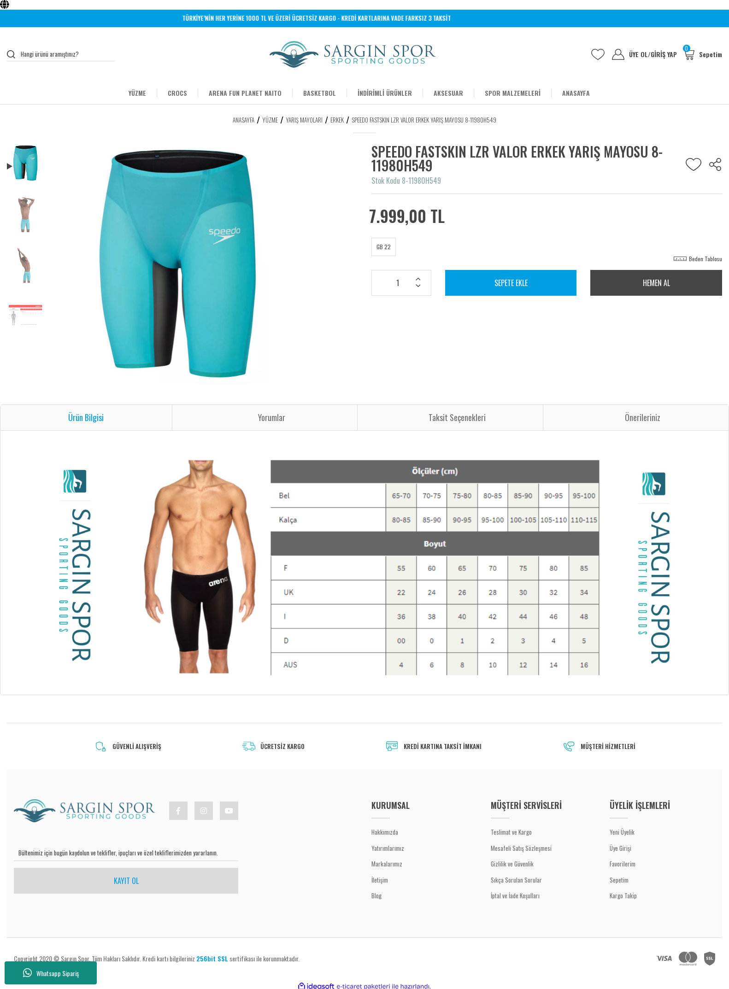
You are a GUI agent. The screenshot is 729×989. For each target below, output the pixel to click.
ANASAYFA (576, 92)
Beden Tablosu (705, 259)
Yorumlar (271, 417)
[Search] (61, 54)
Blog (376, 895)
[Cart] (702, 54)
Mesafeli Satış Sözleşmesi (521, 848)
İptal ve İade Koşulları (515, 895)
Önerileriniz (642, 417)
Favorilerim (622, 863)
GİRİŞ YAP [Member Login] (664, 54)
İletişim (379, 879)
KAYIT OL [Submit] (126, 880)
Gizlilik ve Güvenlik (512, 863)
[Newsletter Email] (126, 853)
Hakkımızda (384, 832)
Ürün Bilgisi (86, 417)
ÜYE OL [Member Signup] (640, 54)
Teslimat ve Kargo (511, 832)
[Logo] (353, 54)
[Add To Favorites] (693, 164)
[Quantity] (401, 282)
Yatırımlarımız (387, 848)
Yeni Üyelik (622, 832)
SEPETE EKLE (511, 282)
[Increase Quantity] (418, 280)
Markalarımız (386, 863)
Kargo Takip (623, 895)
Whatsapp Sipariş (51, 973)
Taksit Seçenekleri (457, 417)
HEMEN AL (656, 282)
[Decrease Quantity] (418, 286)
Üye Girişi (620, 848)
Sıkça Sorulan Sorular (516, 879)
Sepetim (619, 879)
